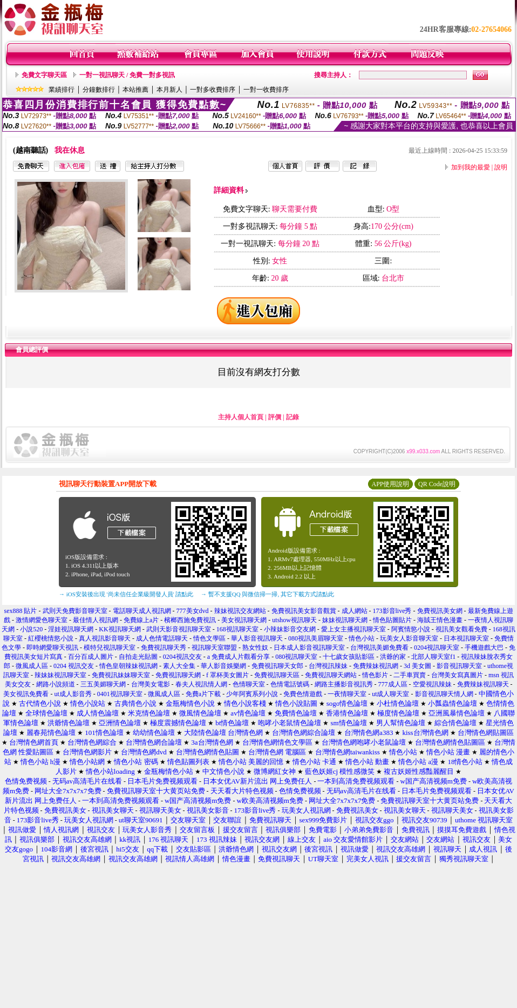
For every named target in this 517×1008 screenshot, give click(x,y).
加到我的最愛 (470, 167)
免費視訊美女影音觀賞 (303, 611)
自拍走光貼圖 (138, 656)
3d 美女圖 (417, 666)
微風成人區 (32, 666)
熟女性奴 (255, 647)
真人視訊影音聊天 (105, 638)
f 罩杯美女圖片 (227, 675)
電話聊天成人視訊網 (142, 611)
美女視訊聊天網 (244, 620)
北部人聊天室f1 (433, 656)
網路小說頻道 (55, 684)
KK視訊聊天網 (119, 629)
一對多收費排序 (212, 89)
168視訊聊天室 (237, 629)
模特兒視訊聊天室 (109, 647)
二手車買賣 (409, 675)
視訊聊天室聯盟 (214, 647)
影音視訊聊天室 (459, 666)
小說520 (31, 629)
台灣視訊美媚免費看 (379, 647)
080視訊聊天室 (296, 656)
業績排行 (61, 89)
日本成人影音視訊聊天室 (309, 647)
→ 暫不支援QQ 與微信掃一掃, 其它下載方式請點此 (267, 594)
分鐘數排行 (99, 89)
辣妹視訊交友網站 (240, 611)
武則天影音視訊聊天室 (178, 629)
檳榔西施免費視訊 (190, 620)
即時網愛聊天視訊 (52, 647)
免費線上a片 (141, 620)
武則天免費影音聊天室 (75, 611)
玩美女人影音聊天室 (409, 638)
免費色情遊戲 (302, 694)
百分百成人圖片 (90, 656)
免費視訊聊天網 (178, 675)
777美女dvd (192, 611)
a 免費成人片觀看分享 (238, 656)
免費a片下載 (203, 694)
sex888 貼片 (20, 611)
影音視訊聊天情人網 (444, 694)
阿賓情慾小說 (410, 629)
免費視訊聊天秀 (163, 647)
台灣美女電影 (150, 684)
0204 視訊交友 (73, 666)
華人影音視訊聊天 (257, 638)
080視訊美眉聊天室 (315, 638)
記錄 (292, 417)
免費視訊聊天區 (277, 675)
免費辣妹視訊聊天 (483, 684)
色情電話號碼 (289, 684)
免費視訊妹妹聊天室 (121, 675)
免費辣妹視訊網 (375, 666)
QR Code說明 (436, 484)
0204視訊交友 (182, 656)
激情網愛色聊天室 (41, 620)
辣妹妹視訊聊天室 (60, 675)
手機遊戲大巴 (484, 647)
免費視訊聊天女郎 (277, 666)
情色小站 (362, 638)
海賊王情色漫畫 (439, 620)
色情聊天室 (249, 684)
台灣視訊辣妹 (328, 666)
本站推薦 (135, 89)
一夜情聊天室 (347, 694)
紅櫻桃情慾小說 (50, 638)
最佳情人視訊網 (95, 620)
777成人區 (392, 684)
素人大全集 (179, 666)
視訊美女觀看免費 (461, 629)
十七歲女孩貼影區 (349, 656)
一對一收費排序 (266, 89)
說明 (500, 167)
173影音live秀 (392, 611)
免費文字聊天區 (44, 75)
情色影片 (375, 675)
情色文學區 (209, 638)
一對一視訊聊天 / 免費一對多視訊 (127, 75)
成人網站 (355, 611)
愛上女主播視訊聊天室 (353, 629)
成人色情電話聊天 (162, 638)
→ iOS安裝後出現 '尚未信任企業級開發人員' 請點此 (126, 594)
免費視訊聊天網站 (331, 675)
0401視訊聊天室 (119, 694)
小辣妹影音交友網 (290, 629)
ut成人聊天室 (390, 694)
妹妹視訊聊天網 (345, 620)
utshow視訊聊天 (294, 620)
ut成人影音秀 (72, 694)
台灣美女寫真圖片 (457, 675)
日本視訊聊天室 (466, 638)
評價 (274, 417)
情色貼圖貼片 (392, 620)
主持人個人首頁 (240, 417)
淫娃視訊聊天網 (70, 629)
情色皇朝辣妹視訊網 (128, 666)
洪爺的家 (393, 656)
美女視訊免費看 (26, 694)
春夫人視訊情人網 (201, 684)
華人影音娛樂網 (223, 666)
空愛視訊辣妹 (432, 684)
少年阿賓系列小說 (252, 694)
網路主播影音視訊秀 (344, 684)
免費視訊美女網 (439, 611)
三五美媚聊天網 (103, 684)
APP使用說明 (390, 484)
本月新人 (169, 89)
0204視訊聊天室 (436, 647)
